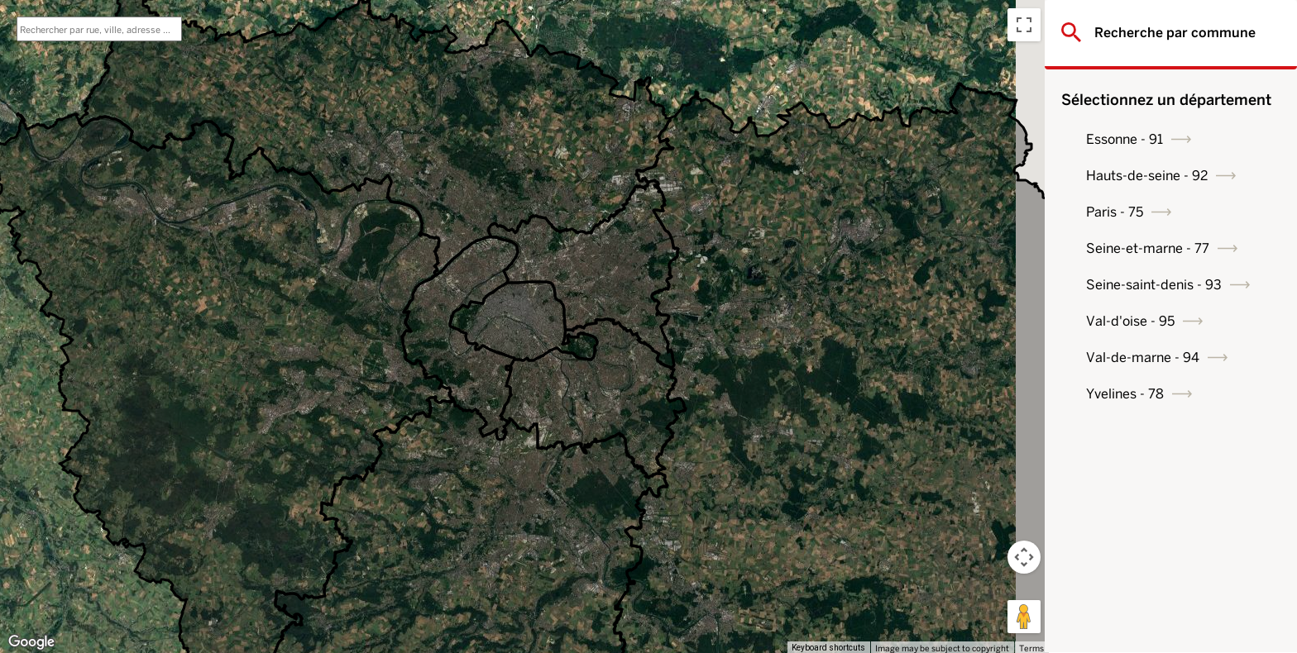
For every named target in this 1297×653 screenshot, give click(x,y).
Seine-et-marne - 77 (1151, 248)
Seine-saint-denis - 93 (1158, 285)
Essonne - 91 (1128, 139)
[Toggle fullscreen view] (1024, 24)
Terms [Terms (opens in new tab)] (1031, 648)
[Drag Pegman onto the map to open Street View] (1024, 616)
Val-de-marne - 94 (1147, 357)
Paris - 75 (1118, 212)
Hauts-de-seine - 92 (1151, 176)
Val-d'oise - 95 (1134, 321)
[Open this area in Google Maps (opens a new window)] (31, 642)
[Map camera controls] (1024, 557)
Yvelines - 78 (1129, 394)
